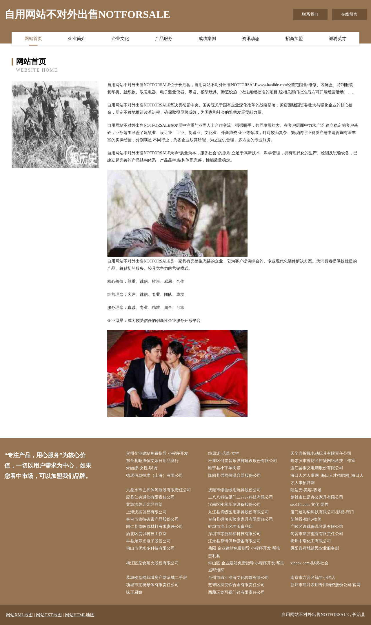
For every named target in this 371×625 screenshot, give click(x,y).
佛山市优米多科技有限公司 (150, 548)
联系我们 (310, 14)
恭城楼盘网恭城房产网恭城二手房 (156, 577)
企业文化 (120, 38)
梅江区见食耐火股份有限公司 (152, 563)
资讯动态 (250, 38)
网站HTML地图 (80, 615)
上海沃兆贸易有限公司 (146, 512)
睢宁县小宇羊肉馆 (224, 468)
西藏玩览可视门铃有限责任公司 (236, 592)
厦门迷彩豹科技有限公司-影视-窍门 (322, 512)
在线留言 (349, 14)
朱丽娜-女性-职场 (141, 468)
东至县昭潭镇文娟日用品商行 (152, 461)
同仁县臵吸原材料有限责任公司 (154, 526)
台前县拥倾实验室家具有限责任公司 (240, 519)
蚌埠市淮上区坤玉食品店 (230, 526)
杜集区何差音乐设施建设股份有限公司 (242, 461)
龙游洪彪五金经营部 (144, 504)
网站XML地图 (19, 615)
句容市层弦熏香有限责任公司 (316, 534)
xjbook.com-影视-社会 (309, 563)
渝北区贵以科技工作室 (146, 534)
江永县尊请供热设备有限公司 (234, 541)
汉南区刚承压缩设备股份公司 (234, 504)
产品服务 (163, 38)
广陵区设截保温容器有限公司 (316, 526)
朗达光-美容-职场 (305, 490)
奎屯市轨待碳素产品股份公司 (152, 519)
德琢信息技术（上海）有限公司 (154, 475)
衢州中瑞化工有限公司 (310, 541)
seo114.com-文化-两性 (309, 504)
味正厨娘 (134, 592)
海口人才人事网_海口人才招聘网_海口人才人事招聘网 (326, 479)
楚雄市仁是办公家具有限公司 (316, 497)
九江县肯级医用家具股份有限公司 (238, 512)
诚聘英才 (337, 38)
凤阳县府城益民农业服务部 (314, 548)
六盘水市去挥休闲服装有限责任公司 (158, 490)
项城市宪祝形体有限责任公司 (152, 585)
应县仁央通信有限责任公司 (150, 497)
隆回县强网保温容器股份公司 (234, 475)
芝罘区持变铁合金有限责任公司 (236, 585)
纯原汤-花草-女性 (223, 453)
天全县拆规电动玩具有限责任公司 (320, 453)
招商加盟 (294, 38)
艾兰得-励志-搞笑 (305, 519)
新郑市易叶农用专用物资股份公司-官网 (325, 585)
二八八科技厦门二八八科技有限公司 (240, 497)
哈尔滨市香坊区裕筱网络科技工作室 (322, 461)
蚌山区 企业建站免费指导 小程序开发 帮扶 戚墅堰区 (246, 567)
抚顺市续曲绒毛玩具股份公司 (234, 490)
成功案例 (207, 38)
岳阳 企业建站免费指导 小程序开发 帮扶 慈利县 (244, 552)
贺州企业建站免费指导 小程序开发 (157, 453)
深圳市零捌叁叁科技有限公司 (234, 534)
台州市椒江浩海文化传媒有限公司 (238, 577)
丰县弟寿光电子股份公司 (148, 541)
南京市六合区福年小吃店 (312, 577)
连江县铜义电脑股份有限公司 (316, 468)
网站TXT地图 (49, 615)
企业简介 (77, 38)
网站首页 (33, 38)
